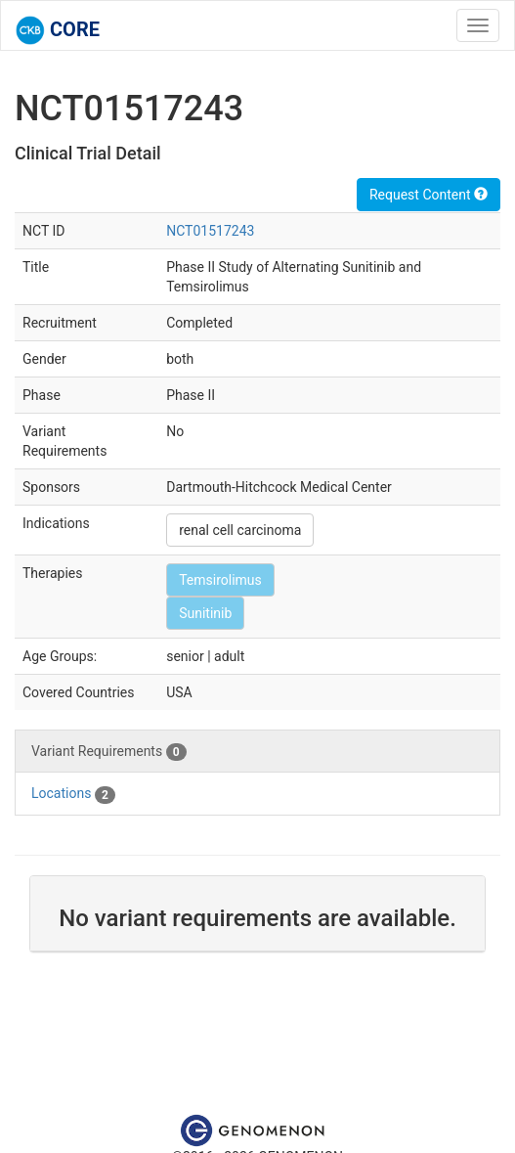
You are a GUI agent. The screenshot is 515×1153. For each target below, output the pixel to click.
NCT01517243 (210, 231)
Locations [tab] (73, 794)
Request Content (428, 194)
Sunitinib (205, 613)
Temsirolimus (220, 580)
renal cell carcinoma (240, 530)
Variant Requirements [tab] (109, 752)
